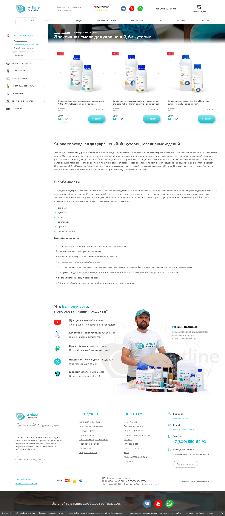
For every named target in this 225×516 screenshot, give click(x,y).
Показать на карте (185, 464)
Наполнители (86, 435)
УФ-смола (18, 55)
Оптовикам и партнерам (137, 435)
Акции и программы (134, 430)
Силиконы (85, 448)
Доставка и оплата (133, 426)
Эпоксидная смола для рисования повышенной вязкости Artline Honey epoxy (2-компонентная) (136, 102)
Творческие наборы (90, 443)
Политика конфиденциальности (195, 481)
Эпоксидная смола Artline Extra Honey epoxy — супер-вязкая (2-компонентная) (191, 102)
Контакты (129, 461)
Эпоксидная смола (89, 422)
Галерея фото (131, 443)
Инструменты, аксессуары (93, 439)
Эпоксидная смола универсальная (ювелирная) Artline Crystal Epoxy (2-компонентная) (81, 102)
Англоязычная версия (26, 483)
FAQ (126, 452)
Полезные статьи (133, 448)
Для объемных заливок (24, 48)
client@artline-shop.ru (184, 429)
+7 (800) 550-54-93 (165, 8)
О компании (130, 422)
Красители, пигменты (91, 426)
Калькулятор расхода (135, 457)
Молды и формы (88, 430)
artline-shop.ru (180, 418)
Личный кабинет (65, 10)
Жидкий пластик (88, 452)
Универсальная (20, 41)
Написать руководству (30, 459)
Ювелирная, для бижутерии (26, 44)
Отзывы (128, 439)
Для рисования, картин (24, 51)
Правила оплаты (23, 479)
